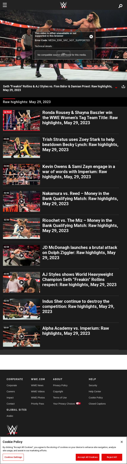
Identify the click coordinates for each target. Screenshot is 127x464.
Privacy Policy (60, 385)
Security (93, 385)
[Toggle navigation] (4, 5)
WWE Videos (38, 391)
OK (63, 54)
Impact (10, 397)
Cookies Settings (13, 457)
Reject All (112, 457)
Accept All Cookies (88, 457)
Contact (11, 403)
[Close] (121, 441)
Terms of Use (60, 397)
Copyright (58, 391)
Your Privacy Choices (64, 403)
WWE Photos (38, 397)
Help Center (95, 391)
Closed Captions (97, 403)
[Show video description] (116, 86)
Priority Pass (37, 403)
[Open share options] (123, 86)
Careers (11, 391)
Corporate (12, 385)
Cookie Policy (96, 397)
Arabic (10, 416)
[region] (63, 450)
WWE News (37, 385)
